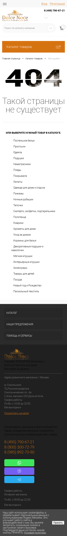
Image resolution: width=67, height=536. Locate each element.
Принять (58, 522)
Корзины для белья (24, 240)
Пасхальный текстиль (26, 291)
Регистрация (57, 3)
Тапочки (18, 205)
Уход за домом (22, 234)
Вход (44, 3)
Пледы (17, 170)
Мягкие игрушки (22, 256)
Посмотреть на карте (16, 413)
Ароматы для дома (24, 228)
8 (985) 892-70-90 (19, 452)
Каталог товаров (33, 47)
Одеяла (17, 152)
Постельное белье (23, 140)
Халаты (18, 181)
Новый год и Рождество (27, 285)
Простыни (19, 146)
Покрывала (20, 175)
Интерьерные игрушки (26, 262)
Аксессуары (20, 267)
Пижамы (18, 193)
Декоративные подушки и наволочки (27, 248)
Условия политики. (35, 532)
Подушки (18, 158)
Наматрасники (22, 164)
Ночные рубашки (23, 199)
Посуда (17, 279)
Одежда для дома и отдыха (29, 187)
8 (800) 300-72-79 (19, 447)
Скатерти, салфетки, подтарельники (34, 211)
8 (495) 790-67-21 (54, 10)
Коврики (18, 222)
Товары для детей (23, 273)
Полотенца (19, 217)
